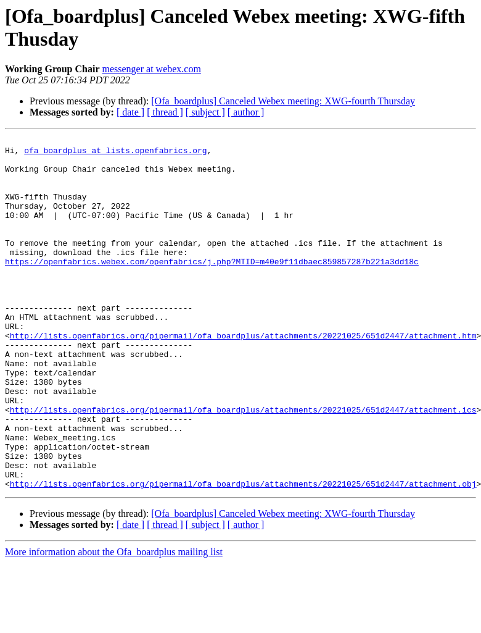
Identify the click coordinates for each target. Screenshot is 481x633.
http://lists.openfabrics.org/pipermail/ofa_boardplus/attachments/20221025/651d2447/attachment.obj (243, 554)
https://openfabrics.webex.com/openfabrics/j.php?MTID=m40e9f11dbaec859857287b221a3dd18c (212, 287)
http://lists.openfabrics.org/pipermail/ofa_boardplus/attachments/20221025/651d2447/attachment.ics (243, 465)
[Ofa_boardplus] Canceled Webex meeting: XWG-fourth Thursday (283, 101)
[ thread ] (165, 112)
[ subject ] (205, 112)
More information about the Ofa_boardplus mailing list (114, 622)
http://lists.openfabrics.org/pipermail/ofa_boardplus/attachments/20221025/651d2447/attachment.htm (243, 376)
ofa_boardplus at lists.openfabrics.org (115, 153)
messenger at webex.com (151, 69)
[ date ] (130, 112)
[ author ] (246, 112)
